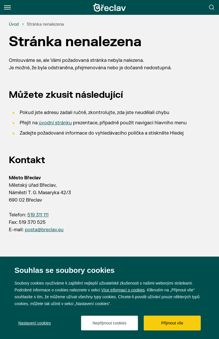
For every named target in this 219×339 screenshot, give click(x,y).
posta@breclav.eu (44, 230)
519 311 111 (37, 215)
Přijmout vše (172, 323)
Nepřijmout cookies (109, 323)
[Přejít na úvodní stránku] (109, 7)
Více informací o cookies (123, 290)
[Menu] (7, 7)
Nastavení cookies (34, 323)
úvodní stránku (55, 123)
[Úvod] (14, 24)
